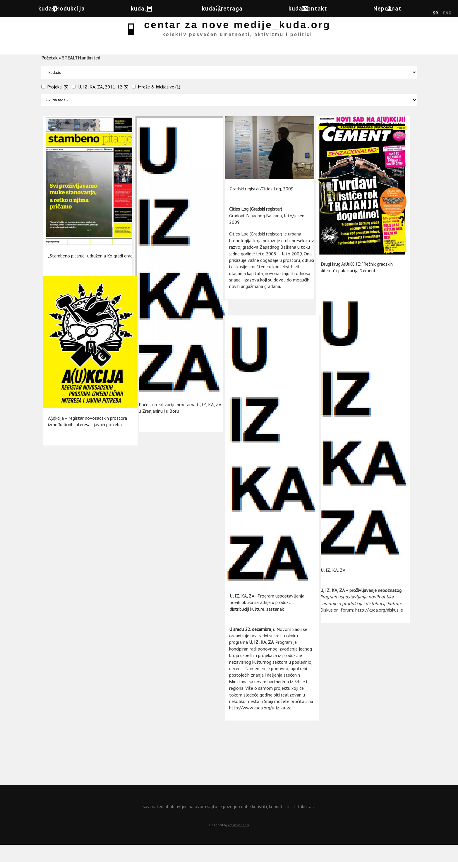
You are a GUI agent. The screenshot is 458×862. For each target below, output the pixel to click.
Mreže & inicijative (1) (159, 104)
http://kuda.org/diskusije (344, 596)
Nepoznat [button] (407, 8)
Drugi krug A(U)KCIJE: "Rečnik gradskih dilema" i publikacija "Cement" (347, 265)
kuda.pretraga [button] (233, 8)
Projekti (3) (57, 104)
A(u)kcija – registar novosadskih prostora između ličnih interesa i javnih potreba (78, 420)
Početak (49, 75)
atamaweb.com (238, 842)
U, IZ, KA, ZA (332, 544)
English (447, 13)
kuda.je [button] (151, 8)
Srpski (435, 13)
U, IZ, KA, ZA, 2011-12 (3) (103, 104)
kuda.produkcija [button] (66, 8)
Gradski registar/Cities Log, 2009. (261, 195)
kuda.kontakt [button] (323, 8)
